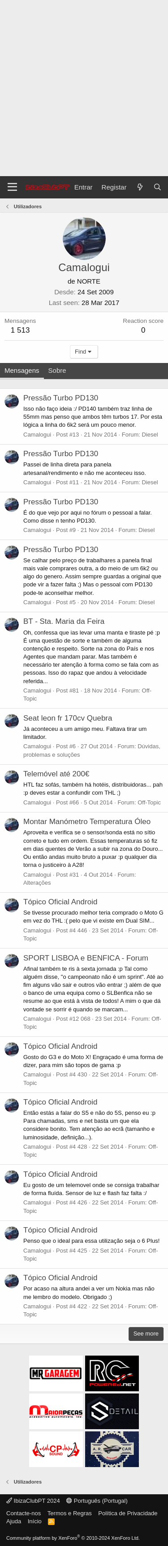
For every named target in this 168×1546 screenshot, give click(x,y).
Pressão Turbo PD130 (60, 398)
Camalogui (37, 434)
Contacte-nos (23, 1513)
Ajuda (13, 1521)
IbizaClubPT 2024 (33, 1500)
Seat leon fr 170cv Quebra (67, 718)
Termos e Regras (69, 1513)
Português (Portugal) (97, 1500)
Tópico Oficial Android (60, 902)
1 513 (20, 330)
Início (35, 1521)
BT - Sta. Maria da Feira (63, 621)
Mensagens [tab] (21, 370)
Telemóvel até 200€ (56, 774)
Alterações (37, 882)
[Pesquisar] (157, 187)
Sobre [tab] (57, 370)
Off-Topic (149, 802)
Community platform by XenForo (73, 1538)
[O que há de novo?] (139, 187)
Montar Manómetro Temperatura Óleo (87, 821)
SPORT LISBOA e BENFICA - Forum (85, 958)
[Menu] (12, 187)
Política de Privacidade (127, 1513)
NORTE (88, 281)
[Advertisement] (84, 88)
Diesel (150, 434)
